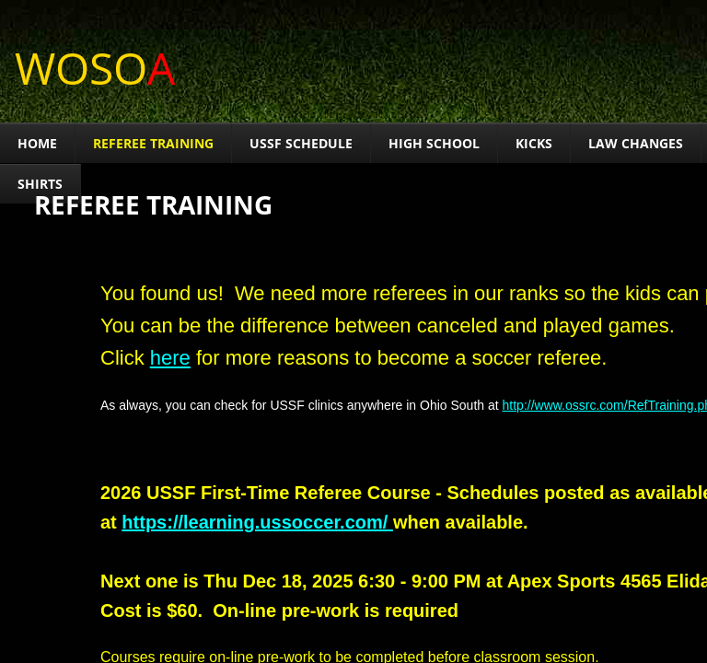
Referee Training (153, 143)
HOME (37, 143)
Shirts (40, 183)
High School (434, 143)
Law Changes (635, 143)
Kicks (534, 143)
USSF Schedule (301, 143)
